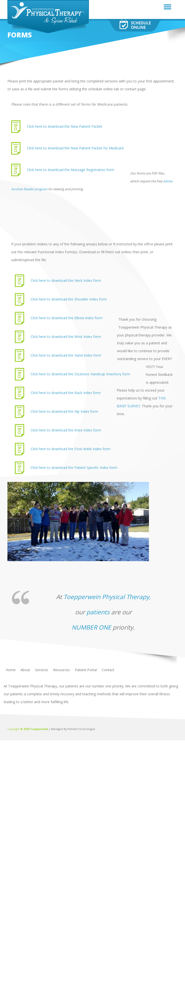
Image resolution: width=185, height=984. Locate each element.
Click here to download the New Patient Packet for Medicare (75, 148)
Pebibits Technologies (81, 729)
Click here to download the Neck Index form (66, 280)
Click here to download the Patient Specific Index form (74, 467)
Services (41, 669)
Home (11, 669)
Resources (61, 669)
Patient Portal (86, 669)
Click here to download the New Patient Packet (64, 126)
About (25, 669)
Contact (108, 669)
